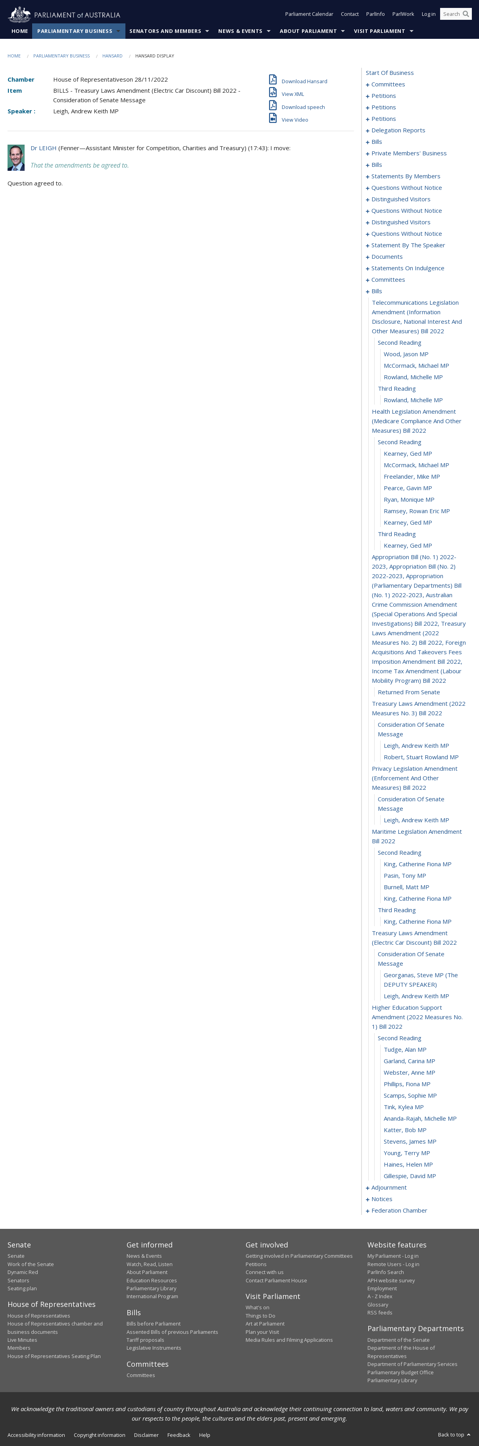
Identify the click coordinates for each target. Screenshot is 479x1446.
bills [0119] (376, 165)
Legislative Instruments (154, 1348)
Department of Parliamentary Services (412, 1364)
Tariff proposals (145, 1340)
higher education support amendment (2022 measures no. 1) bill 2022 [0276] (417, 1017)
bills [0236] (376, 291)
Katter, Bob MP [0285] (405, 1130)
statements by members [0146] (406, 176)
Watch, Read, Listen (150, 1264)
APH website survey (391, 1280)
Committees (141, 1375)
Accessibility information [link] (36, 1435)
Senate (16, 1256)
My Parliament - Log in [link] (393, 1256)
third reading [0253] (397, 534)
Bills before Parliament (154, 1324)
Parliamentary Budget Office (400, 1372)
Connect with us (265, 1272)
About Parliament (308, 31)
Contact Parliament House (276, 1280)
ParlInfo (375, 15)
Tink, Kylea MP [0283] (404, 1107)
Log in (429, 15)
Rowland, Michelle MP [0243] (413, 400)
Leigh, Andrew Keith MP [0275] (416, 996)
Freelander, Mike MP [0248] (412, 477)
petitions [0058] (383, 107)
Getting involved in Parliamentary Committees (299, 1256)
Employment (382, 1288)
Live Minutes (22, 1340)
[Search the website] (456, 15)
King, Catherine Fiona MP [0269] (418, 899)
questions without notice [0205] (406, 234)
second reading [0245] (399, 442)
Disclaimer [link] (146, 1435)
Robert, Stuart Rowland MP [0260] (421, 757)
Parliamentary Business (74, 31)
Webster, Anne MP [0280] (409, 1073)
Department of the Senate (398, 1340)
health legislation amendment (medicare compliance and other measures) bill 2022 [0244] (417, 421)
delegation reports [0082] (398, 130)
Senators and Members (165, 31)
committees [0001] (388, 84)
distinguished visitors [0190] (401, 199)
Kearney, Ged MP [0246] (408, 454)
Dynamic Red (23, 1272)
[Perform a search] (466, 15)
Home (20, 31)
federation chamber (399, 1211)
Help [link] (204, 1435)
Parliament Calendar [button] (309, 15)
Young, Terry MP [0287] (407, 1153)
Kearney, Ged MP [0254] (408, 546)
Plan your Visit (262, 1331)
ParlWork (403, 15)
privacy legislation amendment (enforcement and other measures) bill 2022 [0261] (415, 778)
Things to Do (260, 1315)
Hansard (112, 56)
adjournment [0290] (389, 1188)
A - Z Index (379, 1296)
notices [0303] (381, 1199)
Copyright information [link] (99, 1435)
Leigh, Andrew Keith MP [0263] (416, 820)
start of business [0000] (390, 73)
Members (19, 1348)
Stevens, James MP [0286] (410, 1142)
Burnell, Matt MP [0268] (406, 887)
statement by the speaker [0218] (408, 245)
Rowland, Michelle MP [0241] (413, 377)
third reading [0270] (397, 910)
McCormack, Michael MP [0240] (416, 366)
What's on (257, 1307)
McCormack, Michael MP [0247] (416, 465)
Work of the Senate (31, 1264)
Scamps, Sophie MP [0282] (410, 1096)
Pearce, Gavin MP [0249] (408, 488)
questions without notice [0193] (406, 211)
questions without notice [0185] (406, 188)
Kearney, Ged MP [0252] (408, 523)
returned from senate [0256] (409, 692)
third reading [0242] (397, 389)
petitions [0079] (383, 119)
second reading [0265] (399, 853)
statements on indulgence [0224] (407, 268)
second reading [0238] (399, 343)
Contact (350, 15)
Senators (18, 1280)
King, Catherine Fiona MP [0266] (418, 864)
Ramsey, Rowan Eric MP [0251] (417, 511)
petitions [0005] (383, 96)
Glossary (377, 1304)
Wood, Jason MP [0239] (406, 354)
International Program (152, 1296)
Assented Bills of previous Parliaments (172, 1331)
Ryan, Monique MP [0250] (409, 500)
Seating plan (22, 1288)
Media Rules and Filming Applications (289, 1340)
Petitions (256, 1264)
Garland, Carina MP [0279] (409, 1061)
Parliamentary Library (151, 1288)
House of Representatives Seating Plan (54, 1356)
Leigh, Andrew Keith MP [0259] (416, 746)
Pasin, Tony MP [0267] (405, 876)
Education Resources (152, 1280)
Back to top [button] (455, 1434)
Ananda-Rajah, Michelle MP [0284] (420, 1119)
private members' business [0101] (409, 153)
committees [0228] (388, 280)
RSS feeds (379, 1312)
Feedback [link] (178, 1435)
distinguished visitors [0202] (401, 222)
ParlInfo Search (385, 1272)
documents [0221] (387, 257)
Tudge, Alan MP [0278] (405, 1050)
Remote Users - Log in (393, 1264)
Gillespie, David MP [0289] (410, 1176)
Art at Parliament (265, 1324)
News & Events (240, 31)
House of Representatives (39, 1315)
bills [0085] (376, 142)
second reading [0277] (399, 1038)
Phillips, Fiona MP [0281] (407, 1084)
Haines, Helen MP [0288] (408, 1165)
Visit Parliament (379, 31)
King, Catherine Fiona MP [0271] (418, 922)
